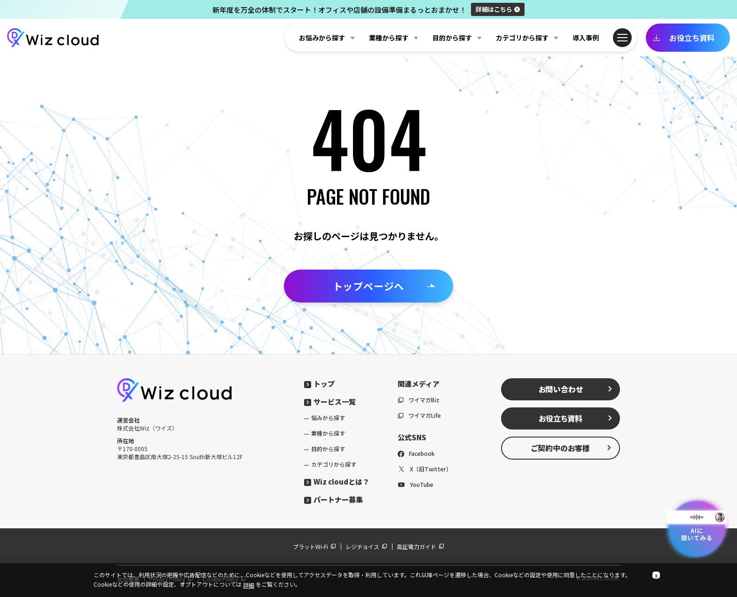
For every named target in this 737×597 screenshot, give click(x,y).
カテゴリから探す (333, 464)
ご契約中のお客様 (571, 448)
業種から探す (328, 433)
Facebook (416, 453)
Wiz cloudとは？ (336, 481)
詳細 (498, 9)
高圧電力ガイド (420, 546)
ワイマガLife (419, 415)
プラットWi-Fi (314, 546)
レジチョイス (366, 546)
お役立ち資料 (683, 37)
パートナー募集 (333, 499)
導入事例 (585, 37)
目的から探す (328, 449)
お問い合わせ (576, 389)
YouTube (415, 484)
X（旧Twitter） (425, 469)
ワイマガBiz (418, 400)
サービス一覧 (330, 401)
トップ (319, 384)
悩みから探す (328, 418)
